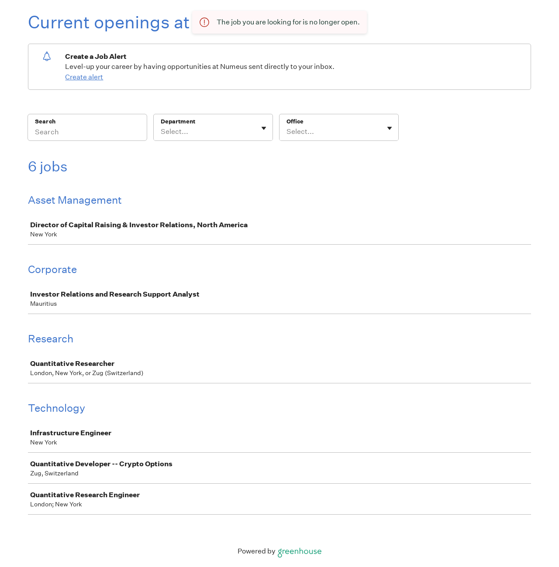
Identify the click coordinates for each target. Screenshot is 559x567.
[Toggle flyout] (264, 128)
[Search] (87, 133)
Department (178, 121)
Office (295, 121)
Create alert (84, 77)
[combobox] (161, 132)
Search (45, 121)
